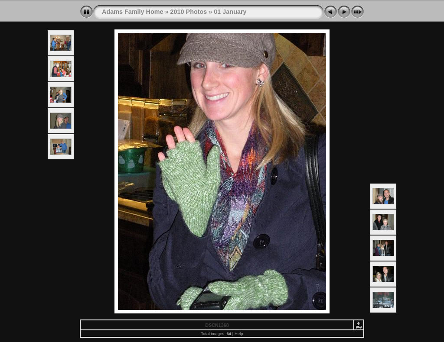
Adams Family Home (132, 11)
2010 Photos (188, 11)
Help (239, 333)
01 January (230, 11)
